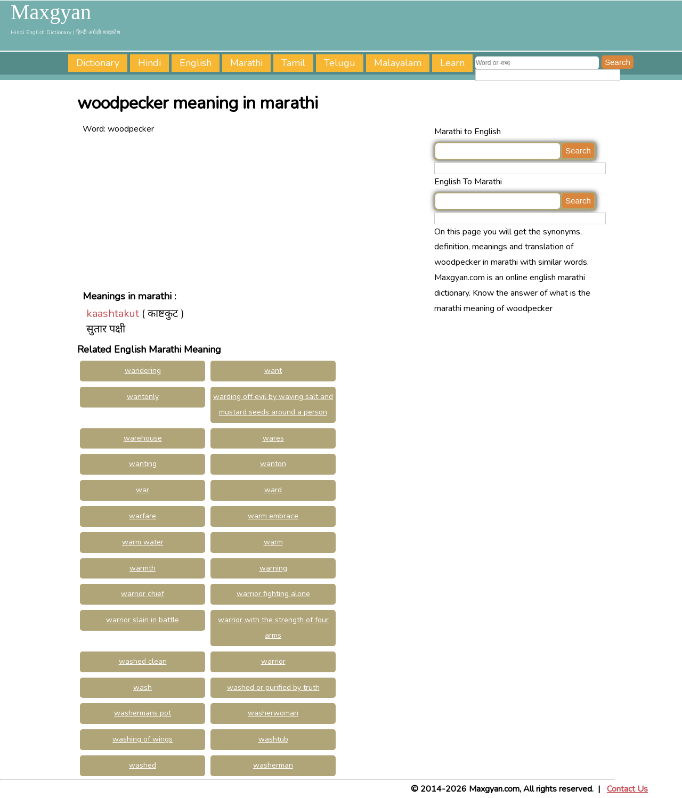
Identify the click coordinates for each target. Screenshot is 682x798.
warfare (142, 516)
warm (273, 542)
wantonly (143, 397)
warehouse (143, 438)
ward (273, 490)
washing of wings (142, 739)
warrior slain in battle (142, 620)
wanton (273, 464)
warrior (273, 661)
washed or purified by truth (273, 687)
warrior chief (142, 594)
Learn (452, 62)
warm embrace (273, 516)
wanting (143, 464)
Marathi (246, 62)
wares (273, 438)
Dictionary (97, 62)
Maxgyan (51, 12)
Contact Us (627, 789)
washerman (273, 765)
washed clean (143, 661)
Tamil (293, 62)
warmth (142, 568)
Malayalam (397, 62)
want (273, 370)
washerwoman (273, 713)
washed (142, 765)
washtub (273, 739)
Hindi (149, 62)
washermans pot (142, 713)
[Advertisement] (256, 211)
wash (142, 687)
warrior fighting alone (273, 594)
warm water (143, 542)
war (142, 490)
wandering (143, 370)
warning (273, 568)
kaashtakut (112, 313)
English (196, 62)
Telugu (339, 62)
